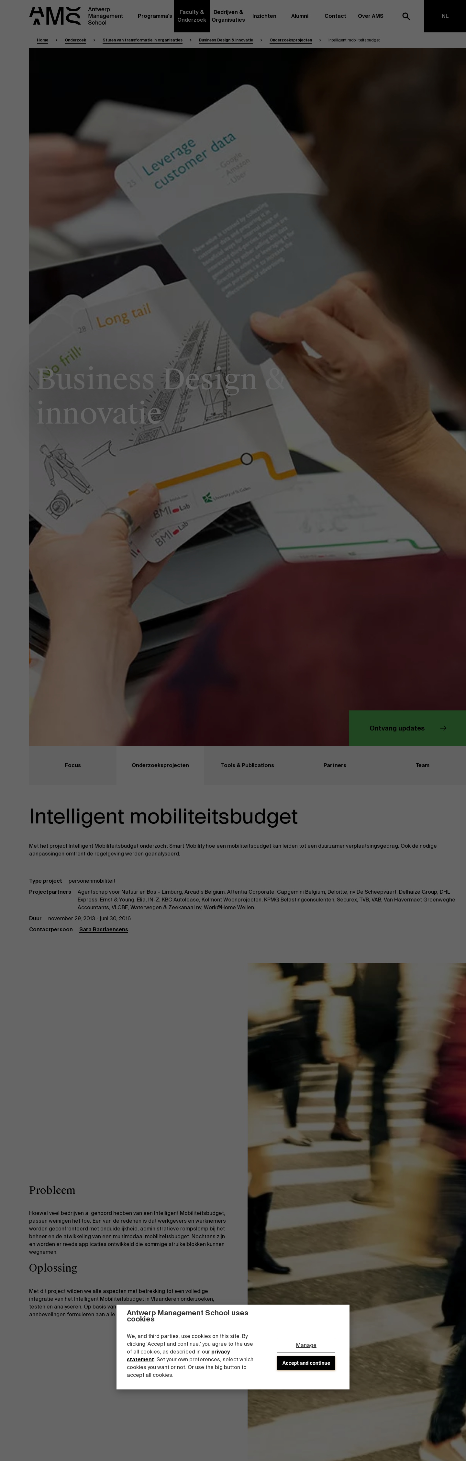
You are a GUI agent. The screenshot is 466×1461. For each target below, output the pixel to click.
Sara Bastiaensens (103, 929)
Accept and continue (306, 1363)
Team (404, 765)
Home (42, 40)
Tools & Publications (239, 765)
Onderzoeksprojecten (291, 40)
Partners (318, 765)
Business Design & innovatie (226, 40)
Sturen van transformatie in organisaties (143, 40)
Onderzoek (75, 40)
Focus (55, 765)
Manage (306, 1345)
